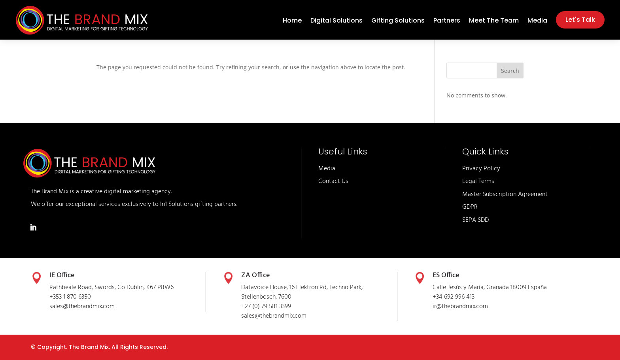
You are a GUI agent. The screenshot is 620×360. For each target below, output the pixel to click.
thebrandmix (277, 316)
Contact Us (333, 181)
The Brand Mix (89, 347)
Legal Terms (478, 181)
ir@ (437, 306)
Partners (446, 21)
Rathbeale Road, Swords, (83, 287)
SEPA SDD (475, 220)
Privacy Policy (481, 169)
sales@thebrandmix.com (82, 306)
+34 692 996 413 (453, 297)
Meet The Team (494, 21)
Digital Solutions (336, 21)
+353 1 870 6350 (70, 297)
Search (510, 70)
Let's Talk (580, 19)
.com (300, 316)
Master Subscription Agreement (505, 194)
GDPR (470, 207)
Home (292, 21)
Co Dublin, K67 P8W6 (145, 287)
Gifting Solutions (398, 21)
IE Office (61, 275)
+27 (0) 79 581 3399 (266, 306)
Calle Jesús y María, (459, 287)
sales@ (250, 316)
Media (537, 21)
